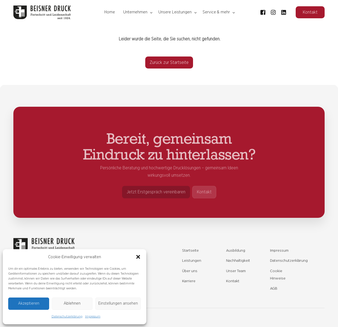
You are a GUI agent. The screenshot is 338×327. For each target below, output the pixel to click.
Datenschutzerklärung (67, 316)
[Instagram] (273, 12)
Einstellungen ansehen (118, 303)
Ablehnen (72, 303)
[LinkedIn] (283, 12)
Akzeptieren (28, 303)
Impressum (92, 316)
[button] (138, 257)
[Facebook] (263, 12)
